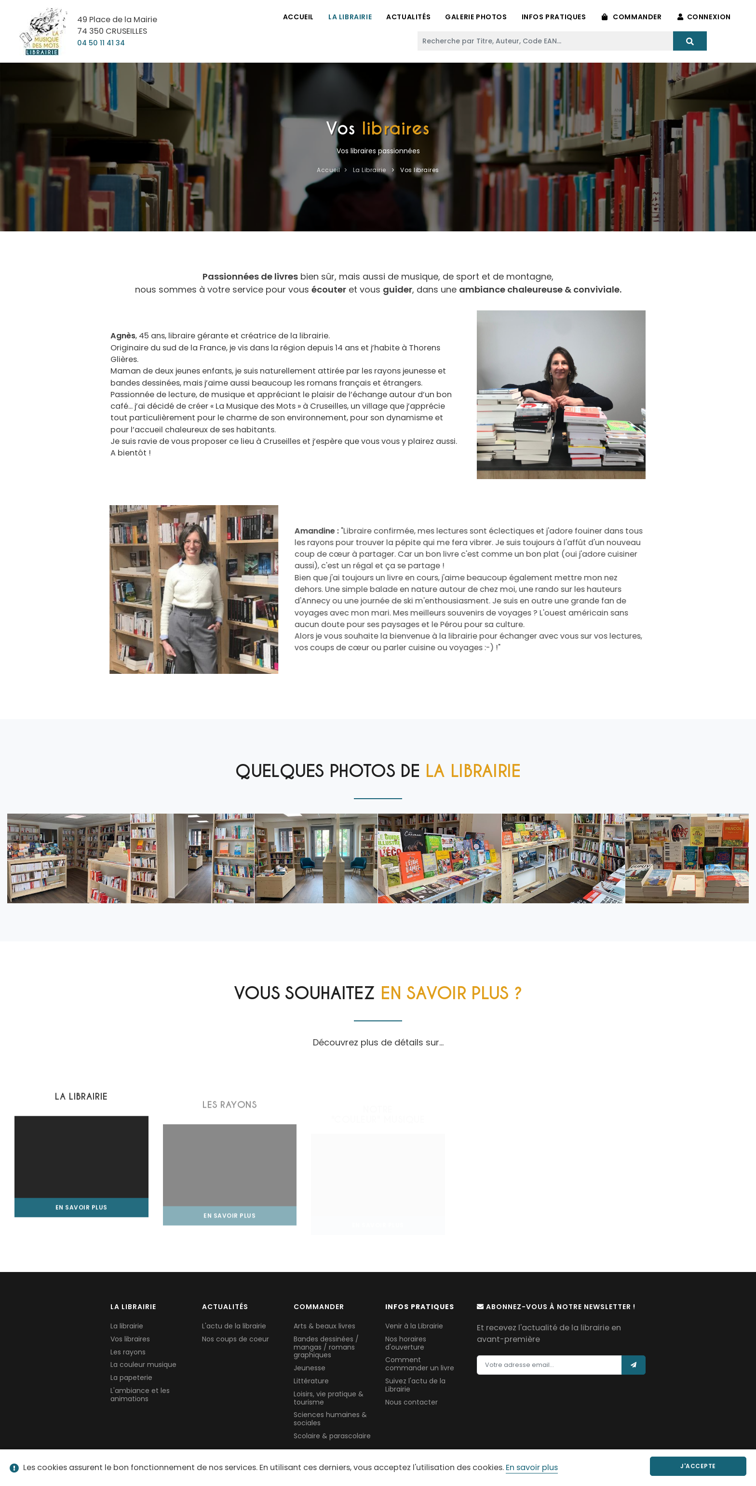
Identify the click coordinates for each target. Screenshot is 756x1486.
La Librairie (350, 17)
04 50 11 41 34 (101, 43)
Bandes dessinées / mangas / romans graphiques (326, 1347)
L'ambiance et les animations (140, 1395)
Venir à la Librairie (414, 1326)
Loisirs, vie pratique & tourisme (329, 1398)
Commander (632, 17)
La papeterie (131, 1377)
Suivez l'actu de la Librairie (415, 1385)
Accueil (298, 17)
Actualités (408, 17)
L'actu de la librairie (234, 1326)
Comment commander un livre (419, 1364)
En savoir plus (532, 1467)
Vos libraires (130, 1339)
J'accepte (698, 1466)
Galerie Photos (476, 17)
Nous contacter (411, 1402)
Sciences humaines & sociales (330, 1419)
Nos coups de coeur (235, 1339)
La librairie (126, 1326)
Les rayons (128, 1352)
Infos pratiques (554, 17)
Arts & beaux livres (324, 1326)
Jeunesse (309, 1368)
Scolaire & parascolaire (332, 1436)
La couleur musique (143, 1364)
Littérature (311, 1381)
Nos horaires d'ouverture (405, 1343)
